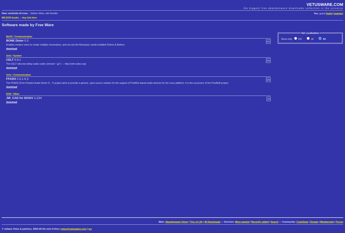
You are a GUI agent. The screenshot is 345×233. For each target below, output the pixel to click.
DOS (8, 94)
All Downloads (212, 221)
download (11, 48)
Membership (327, 221)
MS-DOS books (10, 17)
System (17, 55)
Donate (314, 221)
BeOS (9, 36)
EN (300, 39)
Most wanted (242, 221)
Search (275, 221)
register (338, 13)
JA (312, 39)
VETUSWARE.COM (324, 4)
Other (16, 94)
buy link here (29, 17)
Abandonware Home (176, 221)
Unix (8, 55)
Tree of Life (196, 221)
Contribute (302, 221)
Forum (339, 221)
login (329, 13)
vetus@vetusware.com (73, 229)
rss (90, 229)
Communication (23, 36)
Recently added (260, 221)
